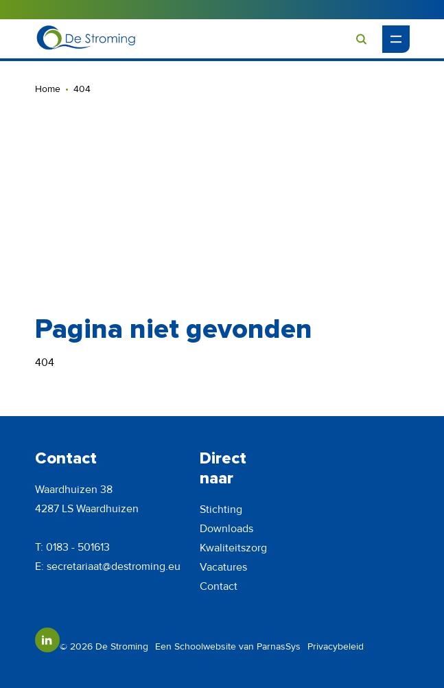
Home (47, 89)
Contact (218, 586)
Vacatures (223, 567)
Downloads (226, 529)
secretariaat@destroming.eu (113, 566)
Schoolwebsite (205, 646)
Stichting (221, 509)
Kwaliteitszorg (233, 548)
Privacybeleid (335, 646)
